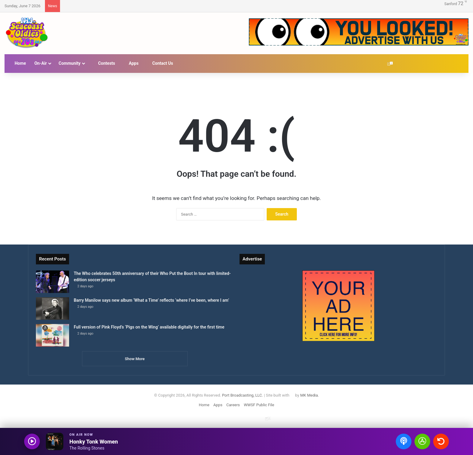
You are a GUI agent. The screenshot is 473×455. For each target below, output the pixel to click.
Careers (233, 405)
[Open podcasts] (403, 441)
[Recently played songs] (441, 441)
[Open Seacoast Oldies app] (422, 441)
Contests (103, 63)
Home (17, 63)
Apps (131, 63)
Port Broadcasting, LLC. (242, 395)
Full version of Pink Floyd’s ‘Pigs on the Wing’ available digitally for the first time (149, 327)
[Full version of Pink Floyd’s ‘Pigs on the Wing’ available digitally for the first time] (52, 335)
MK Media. (309, 395)
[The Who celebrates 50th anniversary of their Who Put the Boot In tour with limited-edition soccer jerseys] (52, 281)
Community (70, 63)
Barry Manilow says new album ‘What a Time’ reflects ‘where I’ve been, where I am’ (151, 300)
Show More (135, 359)
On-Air (40, 63)
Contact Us (160, 63)
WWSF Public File (259, 405)
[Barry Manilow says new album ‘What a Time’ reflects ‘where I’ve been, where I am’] (52, 308)
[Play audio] (32, 441)
